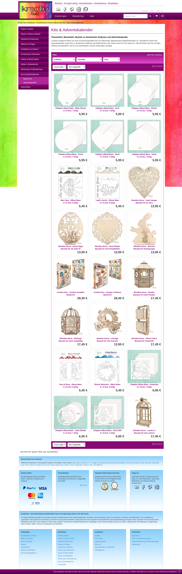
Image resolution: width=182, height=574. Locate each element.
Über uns (160, 11)
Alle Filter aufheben (154, 55)
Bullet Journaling (26, 541)
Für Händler (99, 538)
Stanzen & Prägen (28, 44)
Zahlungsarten (100, 550)
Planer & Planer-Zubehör (30, 34)
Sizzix (72, 465)
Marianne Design (35, 465)
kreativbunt (31, 23)
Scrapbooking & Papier (28, 536)
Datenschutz (136, 544)
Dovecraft (109, 463)
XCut (94, 465)
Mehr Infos (83, 485)
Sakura (66, 465)
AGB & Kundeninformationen (141, 538)
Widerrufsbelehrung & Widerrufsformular (145, 541)
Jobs (152, 11)
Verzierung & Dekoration (30, 54)
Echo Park (129, 463)
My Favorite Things (48, 465)
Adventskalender (30, 83)
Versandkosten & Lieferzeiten (105, 547)
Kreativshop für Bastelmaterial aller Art (51, 23)
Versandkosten (52, 452)
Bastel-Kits (27, 79)
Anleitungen (61, 16)
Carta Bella (102, 463)
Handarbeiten (25, 547)
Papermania (59, 465)
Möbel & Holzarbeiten (28, 550)
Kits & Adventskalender (30, 74)
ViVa (90, 465)
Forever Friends (139, 463)
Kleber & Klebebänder (29, 64)
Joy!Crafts (155, 463)
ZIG (101, 465)
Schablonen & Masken (30, 49)
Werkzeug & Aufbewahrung (31, 69)
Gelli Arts (148, 463)
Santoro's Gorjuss (82, 463)
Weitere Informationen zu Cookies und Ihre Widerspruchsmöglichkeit (154, 572)
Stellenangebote (100, 541)
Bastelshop (78, 16)
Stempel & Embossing (29, 39)
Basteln (23, 544)
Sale (92, 16)
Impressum (135, 536)
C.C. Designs (92, 463)
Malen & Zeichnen (27, 538)
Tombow (85, 465)
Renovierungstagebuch (28, 553)
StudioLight (78, 465)
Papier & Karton (27, 29)
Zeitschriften (25, 87)
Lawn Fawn (25, 465)
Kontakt (145, 11)
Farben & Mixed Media (30, 59)
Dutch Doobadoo (119, 463)
